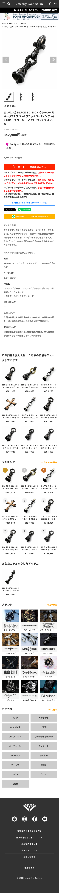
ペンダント (44, 717)
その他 (15, 783)
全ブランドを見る (49, 462)
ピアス (44, 727)
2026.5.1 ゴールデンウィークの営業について (35, 10)
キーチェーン (15, 746)
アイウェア (15, 755)
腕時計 (44, 765)
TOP (4, 23)
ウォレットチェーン (44, 736)
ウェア (44, 774)
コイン (15, 774)
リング (15, 717)
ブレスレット (15, 736)
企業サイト (30, 867)
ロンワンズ (22, 23)
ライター (44, 755)
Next (53, 60)
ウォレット (44, 746)
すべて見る (52, 605)
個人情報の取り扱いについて (29, 837)
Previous (6, 60)
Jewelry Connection (29, 4)
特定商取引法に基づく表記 (29, 831)
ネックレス (15, 727)
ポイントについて (29, 850)
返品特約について (29, 844)
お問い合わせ (29, 856)
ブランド (11, 23)
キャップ (15, 765)
